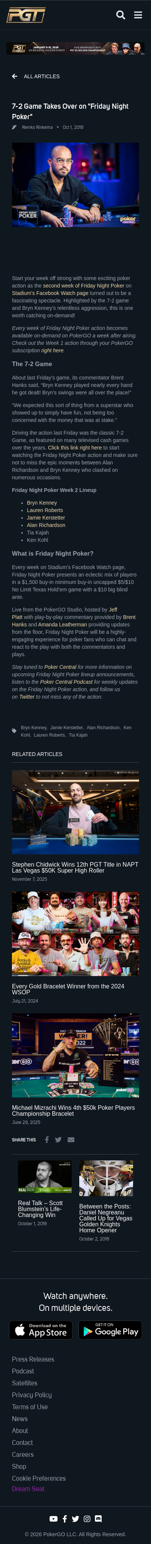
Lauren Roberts (45, 510)
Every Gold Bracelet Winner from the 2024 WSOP (68, 989)
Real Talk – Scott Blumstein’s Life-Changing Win (40, 1209)
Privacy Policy (32, 1395)
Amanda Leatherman (62, 625)
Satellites (24, 1383)
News (20, 1419)
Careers (23, 1455)
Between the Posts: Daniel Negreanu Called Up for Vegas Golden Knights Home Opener (105, 1218)
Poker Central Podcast (66, 682)
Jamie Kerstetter (46, 518)
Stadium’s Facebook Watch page (50, 293)
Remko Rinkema (37, 128)
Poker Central (60, 667)
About (20, 1431)
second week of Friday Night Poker (83, 286)
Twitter (26, 697)
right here (52, 350)
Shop (19, 1467)
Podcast (23, 1371)
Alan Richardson (46, 525)
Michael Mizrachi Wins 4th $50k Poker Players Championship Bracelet (73, 1111)
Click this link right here (75, 448)
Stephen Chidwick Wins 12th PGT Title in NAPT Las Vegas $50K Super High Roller (75, 867)
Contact (22, 1443)
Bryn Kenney (42, 503)
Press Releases (33, 1359)
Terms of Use (30, 1407)
